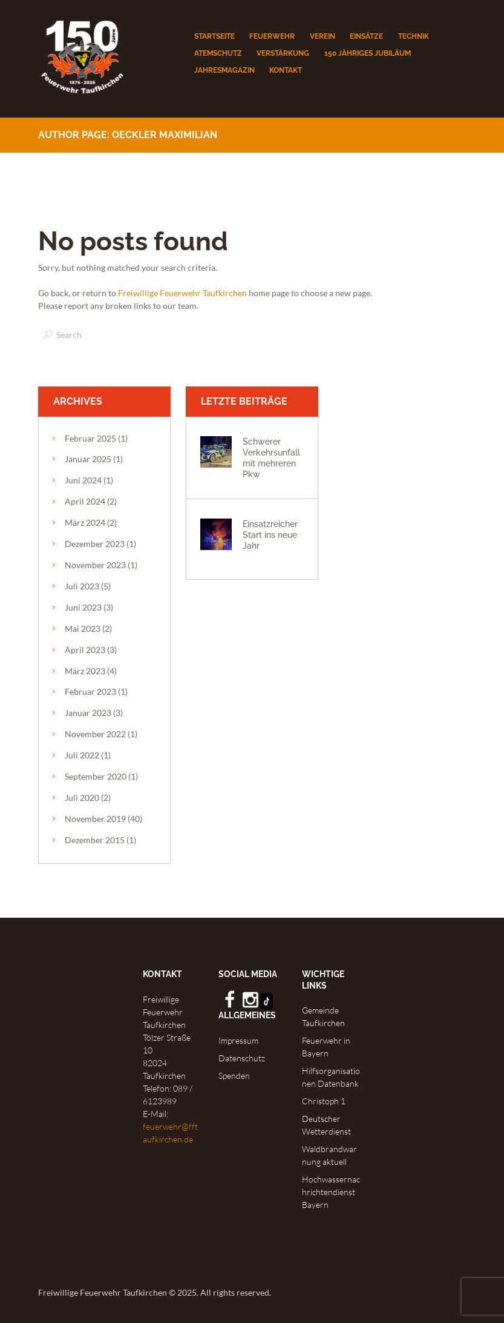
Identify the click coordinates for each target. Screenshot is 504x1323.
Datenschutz (241, 1058)
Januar (88, 459)
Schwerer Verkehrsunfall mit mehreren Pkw (271, 457)
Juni (83, 480)
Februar (90, 438)
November (95, 565)
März (85, 522)
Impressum (238, 1040)
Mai (82, 628)
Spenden (234, 1075)
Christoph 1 (323, 1101)
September (95, 776)
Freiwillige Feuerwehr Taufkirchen (182, 293)
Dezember (95, 544)
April (85, 501)
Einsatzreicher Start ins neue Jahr (270, 535)
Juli (82, 586)
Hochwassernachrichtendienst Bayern (331, 1192)
